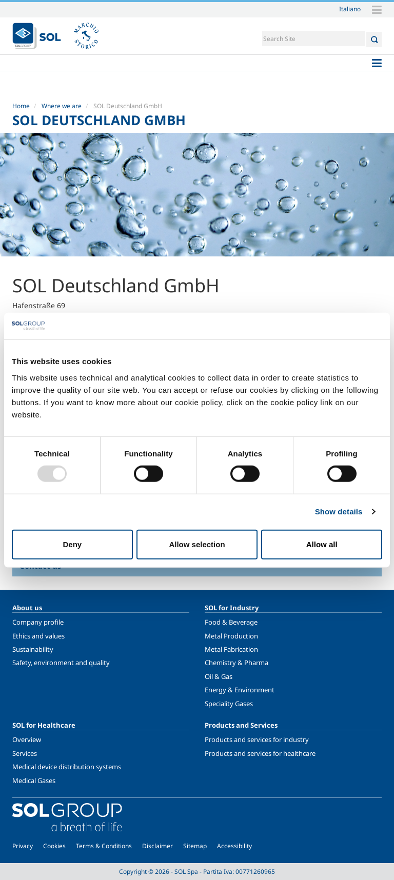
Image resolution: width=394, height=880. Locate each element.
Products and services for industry (257, 739)
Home (21, 106)
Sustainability (32, 649)
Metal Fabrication (231, 649)
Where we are (62, 106)
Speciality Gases (229, 703)
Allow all (322, 543)
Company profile (38, 622)
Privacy (22, 846)
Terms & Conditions (104, 846)
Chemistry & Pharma (236, 662)
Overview (26, 739)
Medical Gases (33, 780)
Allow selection (197, 543)
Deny (72, 543)
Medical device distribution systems (66, 766)
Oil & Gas (218, 676)
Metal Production (231, 636)
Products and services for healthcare (260, 753)
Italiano (350, 9)
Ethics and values (38, 636)
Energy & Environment (239, 689)
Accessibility (234, 846)
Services (24, 753)
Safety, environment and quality (61, 662)
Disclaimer (157, 846)
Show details (339, 511)
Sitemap (195, 846)
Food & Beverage (231, 622)
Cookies (54, 846)
